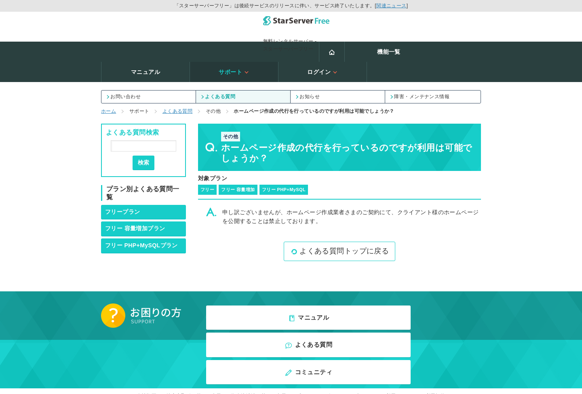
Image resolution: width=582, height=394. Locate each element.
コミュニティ (436, 291)
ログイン (436, 47)
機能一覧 (171, 47)
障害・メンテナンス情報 (420, 72)
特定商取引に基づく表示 (193, 323)
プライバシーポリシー (321, 323)
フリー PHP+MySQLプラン (141, 220)
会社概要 (147, 323)
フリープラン (122, 187)
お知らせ (308, 72)
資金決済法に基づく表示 (258, 323)
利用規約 (436, 323)
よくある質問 (218, 72)
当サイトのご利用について (386, 323)
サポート (348, 47)
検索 (143, 138)
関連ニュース (391, 5)
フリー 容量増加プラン (135, 203)
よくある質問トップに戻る (339, 226)
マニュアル (259, 47)
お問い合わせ (124, 72)
